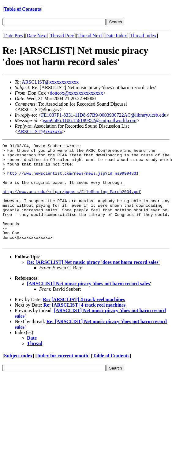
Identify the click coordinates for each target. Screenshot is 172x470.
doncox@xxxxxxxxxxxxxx (76, 93)
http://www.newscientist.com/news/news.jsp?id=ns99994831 (73, 179)
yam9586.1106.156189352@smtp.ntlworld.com (89, 120)
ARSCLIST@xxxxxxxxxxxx (50, 82)
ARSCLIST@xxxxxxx (39, 131)
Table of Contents (22, 9)
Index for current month (62, 375)
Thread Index (143, 35)
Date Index (116, 35)
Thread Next (89, 35)
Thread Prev (62, 35)
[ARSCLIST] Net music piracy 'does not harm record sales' (89, 303)
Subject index (18, 375)
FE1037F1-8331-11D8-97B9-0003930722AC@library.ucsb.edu (103, 115)
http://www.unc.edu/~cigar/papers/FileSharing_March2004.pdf (71, 201)
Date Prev (14, 35)
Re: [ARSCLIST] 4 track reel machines (84, 319)
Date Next (37, 35)
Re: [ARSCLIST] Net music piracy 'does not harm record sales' (93, 282)
